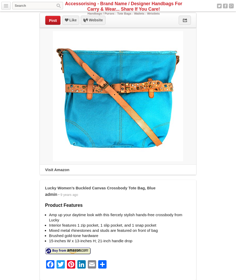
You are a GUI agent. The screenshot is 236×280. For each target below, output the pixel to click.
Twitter (219, 6)
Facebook (225, 6)
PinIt (53, 20)
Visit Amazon (57, 169)
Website (93, 20)
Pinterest (231, 6)
